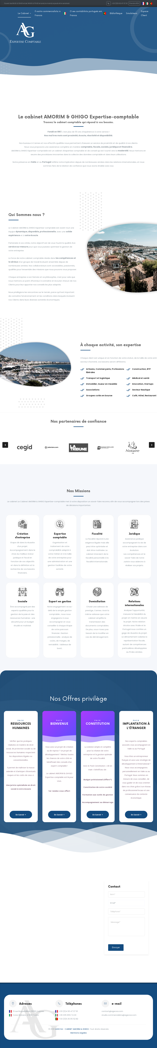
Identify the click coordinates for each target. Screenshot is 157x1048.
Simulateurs (131, 13)
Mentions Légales (78, 1032)
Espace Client (144, 13)
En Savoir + (21, 814)
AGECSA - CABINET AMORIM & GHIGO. (72, 1029)
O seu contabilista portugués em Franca (86, 13)
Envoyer (116, 947)
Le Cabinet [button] (24, 13)
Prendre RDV (134, 3)
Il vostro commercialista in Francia (48, 13)
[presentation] (5, 445)
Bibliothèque (116, 13)
